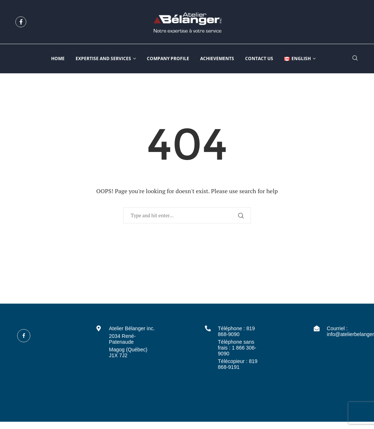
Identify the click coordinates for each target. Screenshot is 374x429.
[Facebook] (20, 21)
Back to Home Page (187, 247)
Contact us (259, 58)
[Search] (355, 58)
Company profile (168, 58)
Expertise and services (103, 58)
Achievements (217, 58)
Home (58, 58)
